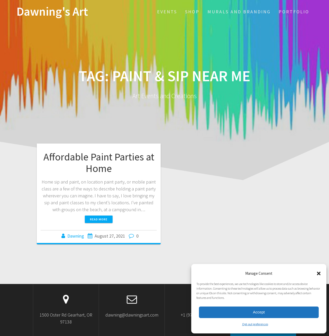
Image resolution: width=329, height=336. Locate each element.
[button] (318, 273)
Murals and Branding (239, 12)
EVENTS (167, 12)
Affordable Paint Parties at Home (98, 162)
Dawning (75, 236)
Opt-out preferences (255, 324)
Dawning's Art (52, 12)
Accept (259, 312)
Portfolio (294, 12)
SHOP (192, 12)
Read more (98, 219)
